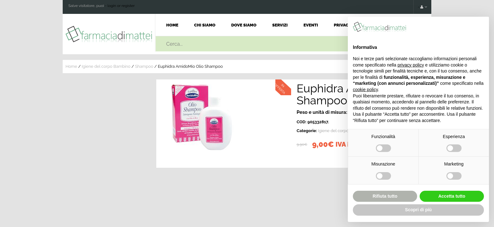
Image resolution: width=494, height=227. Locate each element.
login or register (121, 5)
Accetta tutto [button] (451, 196)
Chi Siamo (204, 25)
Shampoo (144, 66)
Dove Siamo (243, 25)
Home (172, 25)
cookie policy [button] (365, 89)
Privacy (342, 25)
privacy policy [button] (411, 64)
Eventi (310, 25)
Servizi (280, 25)
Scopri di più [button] (418, 209)
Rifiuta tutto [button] (385, 196)
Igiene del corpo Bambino (106, 66)
